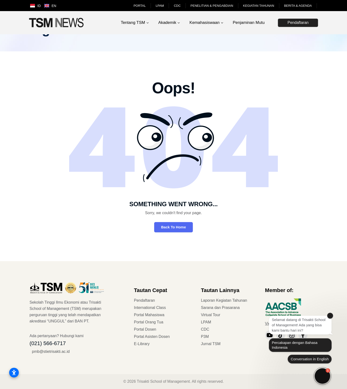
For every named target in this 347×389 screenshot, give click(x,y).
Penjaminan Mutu (249, 22)
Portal (139, 5)
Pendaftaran (297, 22)
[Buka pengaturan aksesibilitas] (14, 372)
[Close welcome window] (330, 316)
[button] (322, 376)
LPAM (160, 5)
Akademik (167, 22)
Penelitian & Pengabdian (212, 5)
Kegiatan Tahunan (258, 5)
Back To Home (173, 227)
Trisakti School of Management (163, 381)
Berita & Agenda (298, 5)
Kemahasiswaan (204, 22)
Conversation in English (310, 359)
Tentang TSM (133, 22)
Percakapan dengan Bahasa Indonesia (294, 345)
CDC (177, 5)
